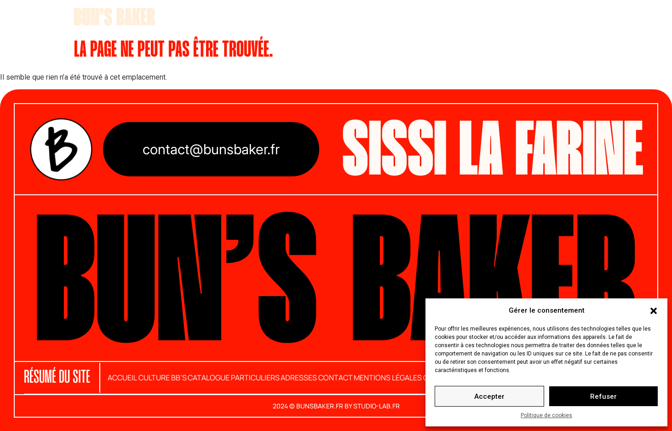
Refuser (603, 396)
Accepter (489, 396)
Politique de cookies (546, 415)
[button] (653, 310)
